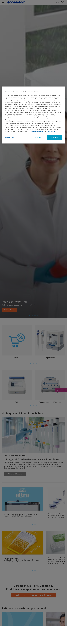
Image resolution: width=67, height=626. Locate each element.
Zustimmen (54, 137)
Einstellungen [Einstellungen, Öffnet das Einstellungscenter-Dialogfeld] (9, 137)
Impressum (51, 131)
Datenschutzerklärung (37, 131)
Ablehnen (38, 137)
